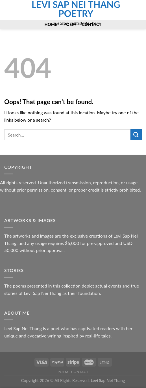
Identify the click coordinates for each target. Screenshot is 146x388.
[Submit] (136, 134)
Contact (79, 372)
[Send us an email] (8, 13)
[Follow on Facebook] (8, 6)
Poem (63, 372)
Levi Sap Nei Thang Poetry (76, 9)
